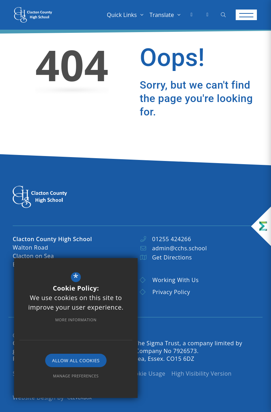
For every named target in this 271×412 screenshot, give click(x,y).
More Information (75, 319)
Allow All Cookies (76, 360)
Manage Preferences (75, 375)
